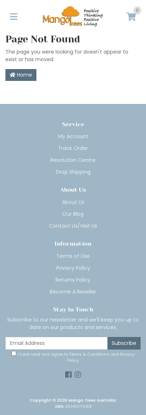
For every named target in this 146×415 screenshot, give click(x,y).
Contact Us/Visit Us (73, 225)
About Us (73, 202)
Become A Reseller (73, 291)
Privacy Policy (73, 268)
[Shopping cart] (131, 17)
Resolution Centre (73, 160)
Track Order (73, 148)
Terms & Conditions (89, 354)
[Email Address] (56, 343)
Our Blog (73, 214)
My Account (73, 136)
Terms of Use (73, 256)
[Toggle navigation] (13, 17)
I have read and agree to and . (73, 357)
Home (21, 74)
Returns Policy (73, 279)
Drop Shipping (73, 171)
